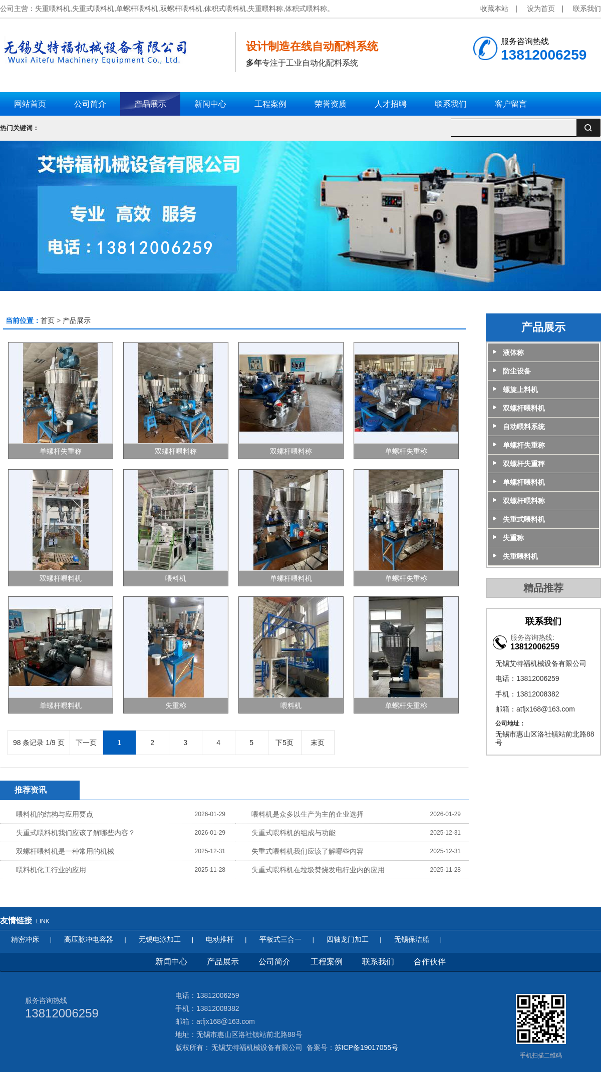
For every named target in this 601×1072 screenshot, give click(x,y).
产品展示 (77, 320)
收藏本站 (494, 9)
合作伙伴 (430, 961)
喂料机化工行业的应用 (51, 870)
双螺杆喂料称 (176, 451)
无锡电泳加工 (160, 939)
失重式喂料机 (524, 519)
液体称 (513, 352)
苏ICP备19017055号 (367, 1047)
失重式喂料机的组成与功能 (293, 833)
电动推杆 (220, 939)
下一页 (86, 743)
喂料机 (175, 578)
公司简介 (274, 961)
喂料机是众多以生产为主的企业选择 (307, 814)
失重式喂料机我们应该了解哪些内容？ (75, 833)
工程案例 (327, 961)
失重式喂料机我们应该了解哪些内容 (307, 851)
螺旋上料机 (520, 390)
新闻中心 (171, 961)
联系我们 (587, 9)
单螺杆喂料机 (291, 578)
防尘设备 (517, 371)
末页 (318, 743)
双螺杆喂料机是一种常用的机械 (65, 851)
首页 (48, 320)
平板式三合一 (280, 939)
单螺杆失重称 (61, 451)
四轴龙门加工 (348, 939)
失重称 (175, 705)
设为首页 (541, 9)
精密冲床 (25, 939)
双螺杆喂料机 (61, 578)
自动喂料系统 (524, 427)
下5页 (284, 743)
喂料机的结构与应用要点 (54, 814)
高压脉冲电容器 (88, 939)
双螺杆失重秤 (524, 464)
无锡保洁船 (411, 939)
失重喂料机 (520, 556)
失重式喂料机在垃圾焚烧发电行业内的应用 (318, 870)
